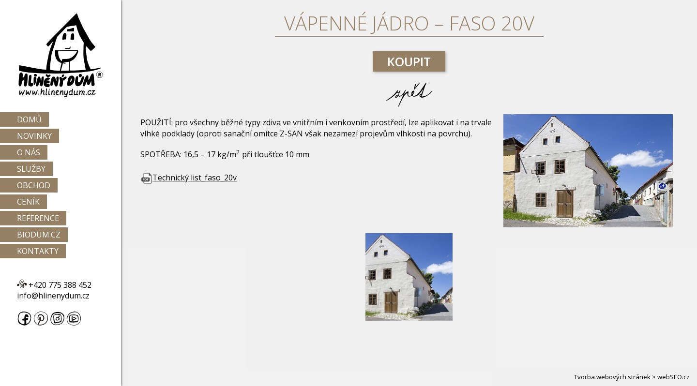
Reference (38, 218)
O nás (28, 152)
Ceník (28, 201)
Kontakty (38, 251)
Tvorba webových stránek (612, 376)
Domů (29, 119)
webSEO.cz (673, 376)
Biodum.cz (39, 234)
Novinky (34, 136)
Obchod (33, 185)
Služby (31, 168)
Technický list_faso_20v (188, 177)
